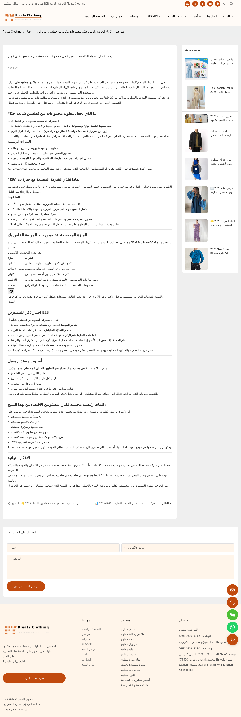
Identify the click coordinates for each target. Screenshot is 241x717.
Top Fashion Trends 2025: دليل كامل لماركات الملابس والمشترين (221, 90)
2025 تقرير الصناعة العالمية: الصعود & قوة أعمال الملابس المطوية (222, 118)
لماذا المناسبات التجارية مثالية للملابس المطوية (222, 133)
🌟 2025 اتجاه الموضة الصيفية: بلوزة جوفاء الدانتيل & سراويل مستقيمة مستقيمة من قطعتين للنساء (222, 223)
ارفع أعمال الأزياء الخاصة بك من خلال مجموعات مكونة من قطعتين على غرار (81, 32)
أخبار (29, 32)
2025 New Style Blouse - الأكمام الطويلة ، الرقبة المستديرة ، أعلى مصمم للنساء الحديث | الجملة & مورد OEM (222, 251)
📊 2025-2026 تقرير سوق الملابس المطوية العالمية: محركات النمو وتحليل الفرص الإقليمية (222, 190)
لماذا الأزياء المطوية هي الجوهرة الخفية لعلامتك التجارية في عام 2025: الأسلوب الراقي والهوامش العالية (221, 162)
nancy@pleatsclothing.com (211, 642)
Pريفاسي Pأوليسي (14, 661)
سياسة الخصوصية (16, 709)
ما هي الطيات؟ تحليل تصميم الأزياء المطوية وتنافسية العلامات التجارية (222, 62)
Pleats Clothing (12, 32)
